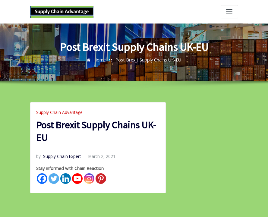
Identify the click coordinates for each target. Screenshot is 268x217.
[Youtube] (77, 178)
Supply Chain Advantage (58, 112)
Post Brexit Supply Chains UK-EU (148, 59)
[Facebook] (42, 178)
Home (101, 59)
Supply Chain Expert (58, 156)
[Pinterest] (101, 178)
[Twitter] (54, 178)
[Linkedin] (65, 178)
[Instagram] (89, 178)
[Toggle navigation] (229, 11)
